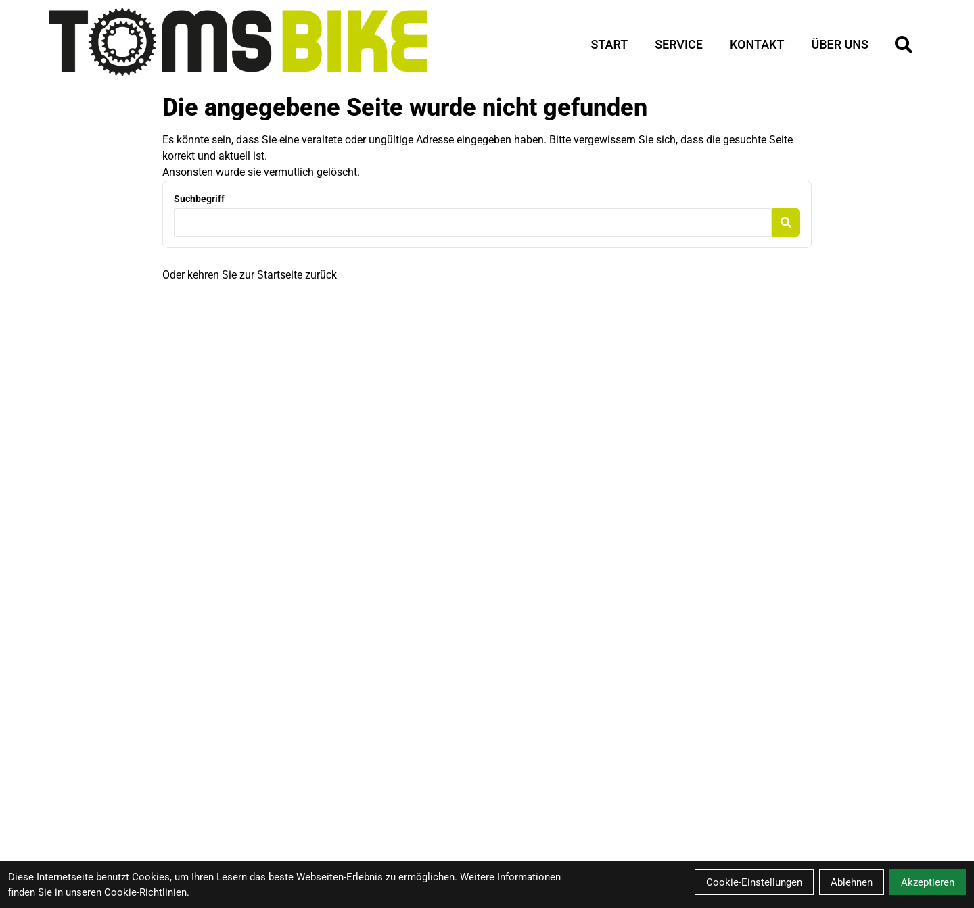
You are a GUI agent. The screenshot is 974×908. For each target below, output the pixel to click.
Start (609, 44)
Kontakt (757, 44)
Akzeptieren (927, 882)
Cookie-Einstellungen (754, 882)
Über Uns (839, 44)
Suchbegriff (199, 198)
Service (679, 44)
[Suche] (903, 44)
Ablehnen (852, 882)
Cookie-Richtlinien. (146, 892)
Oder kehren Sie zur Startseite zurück (249, 274)
